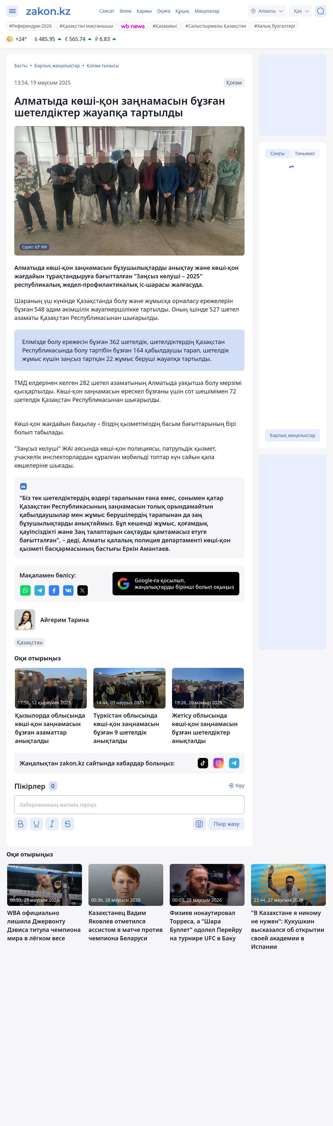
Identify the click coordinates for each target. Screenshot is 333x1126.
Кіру (240, 785)
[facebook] (54, 590)
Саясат (106, 11)
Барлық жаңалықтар (57, 65)
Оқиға (163, 11)
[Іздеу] (320, 11)
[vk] (68, 590)
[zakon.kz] (48, 11)
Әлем (125, 11)
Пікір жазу (226, 824)
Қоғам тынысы (103, 65)
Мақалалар (206, 11)
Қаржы (144, 11)
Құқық (183, 11)
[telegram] (40, 590)
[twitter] (82, 590)
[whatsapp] (25, 590)
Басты (20, 65)
